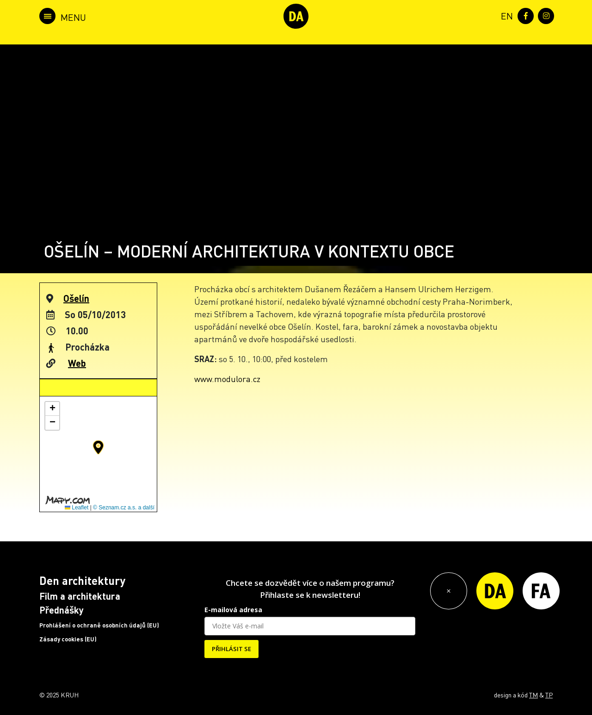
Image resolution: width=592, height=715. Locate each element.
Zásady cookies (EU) (68, 639)
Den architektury (82, 580)
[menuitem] (505, 15)
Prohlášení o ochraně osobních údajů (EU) (99, 625)
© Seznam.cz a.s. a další (123, 507)
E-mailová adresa (233, 609)
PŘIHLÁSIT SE (231, 649)
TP (549, 694)
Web (77, 363)
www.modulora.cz (227, 378)
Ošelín (76, 298)
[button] (98, 447)
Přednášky (61, 610)
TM (533, 694)
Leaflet (76, 507)
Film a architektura (79, 596)
